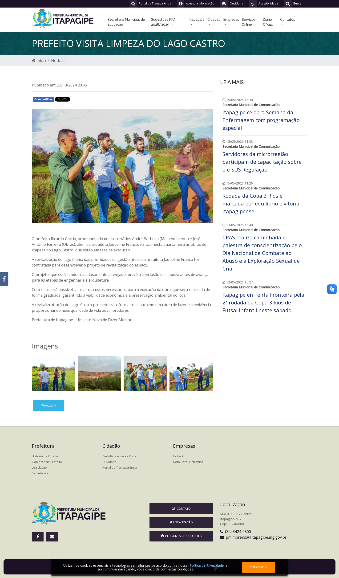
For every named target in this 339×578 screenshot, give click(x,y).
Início (39, 60)
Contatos (287, 19)
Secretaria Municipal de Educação (126, 22)
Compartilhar (43, 99)
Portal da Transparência (119, 467)
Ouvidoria (109, 462)
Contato (181, 508)
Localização (181, 522)
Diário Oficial (268, 22)
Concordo (258, 567)
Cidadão (214, 19)
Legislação (39, 467)
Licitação (179, 456)
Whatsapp (86, 100)
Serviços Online (248, 22)
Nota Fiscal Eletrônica (188, 462)
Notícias (58, 60)
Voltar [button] (48, 405)
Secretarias (40, 473)
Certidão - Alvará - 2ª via (119, 456)
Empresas (231, 19)
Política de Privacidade (207, 565)
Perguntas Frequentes (181, 536)
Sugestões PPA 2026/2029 (163, 22)
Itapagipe (197, 19)
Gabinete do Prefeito (47, 462)
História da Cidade (45, 456)
